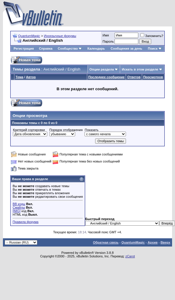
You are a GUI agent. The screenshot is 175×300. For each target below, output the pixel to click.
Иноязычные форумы (60, 36)
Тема (19, 77)
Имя (105, 35)
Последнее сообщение (106, 77)
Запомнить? (151, 36)
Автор (31, 77)
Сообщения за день (126, 48)
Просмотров (153, 77)
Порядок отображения (66, 130)
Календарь (96, 48)
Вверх (165, 242)
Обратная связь (105, 242)
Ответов (133, 77)
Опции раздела (102, 69)
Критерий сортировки (29, 130)
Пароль (108, 41)
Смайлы (19, 207)
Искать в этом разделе (140, 69)
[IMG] (17, 211)
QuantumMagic (29, 36)
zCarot (130, 256)
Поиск (154, 48)
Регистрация (24, 48)
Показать (91, 130)
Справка (46, 48)
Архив (153, 242)
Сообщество (70, 48)
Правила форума (25, 222)
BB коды (19, 204)
